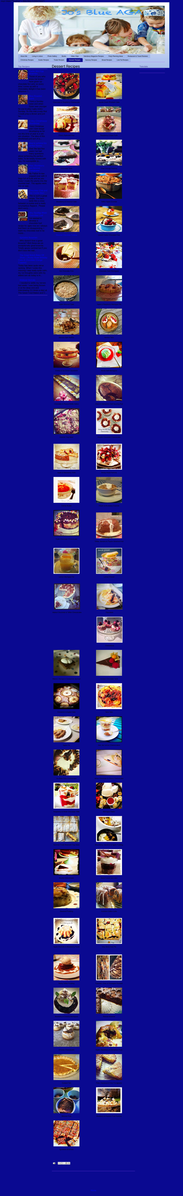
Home (93, 1190)
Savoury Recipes (91, 60)
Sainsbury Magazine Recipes (94, 56)
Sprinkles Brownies (28, 238)
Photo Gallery (52, 56)
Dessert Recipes (74, 60)
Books (64, 56)
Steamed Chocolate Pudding (66, 235)
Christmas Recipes (27, 60)
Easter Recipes (43, 60)
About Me (24, 56)
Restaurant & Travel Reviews (138, 56)
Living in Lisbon (37, 56)
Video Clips (75, 56)
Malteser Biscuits (27, 280)
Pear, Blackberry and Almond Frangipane (36, 168)
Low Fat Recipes (122, 60)
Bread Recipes (107, 60)
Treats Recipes (59, 60)
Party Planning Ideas (116, 56)
